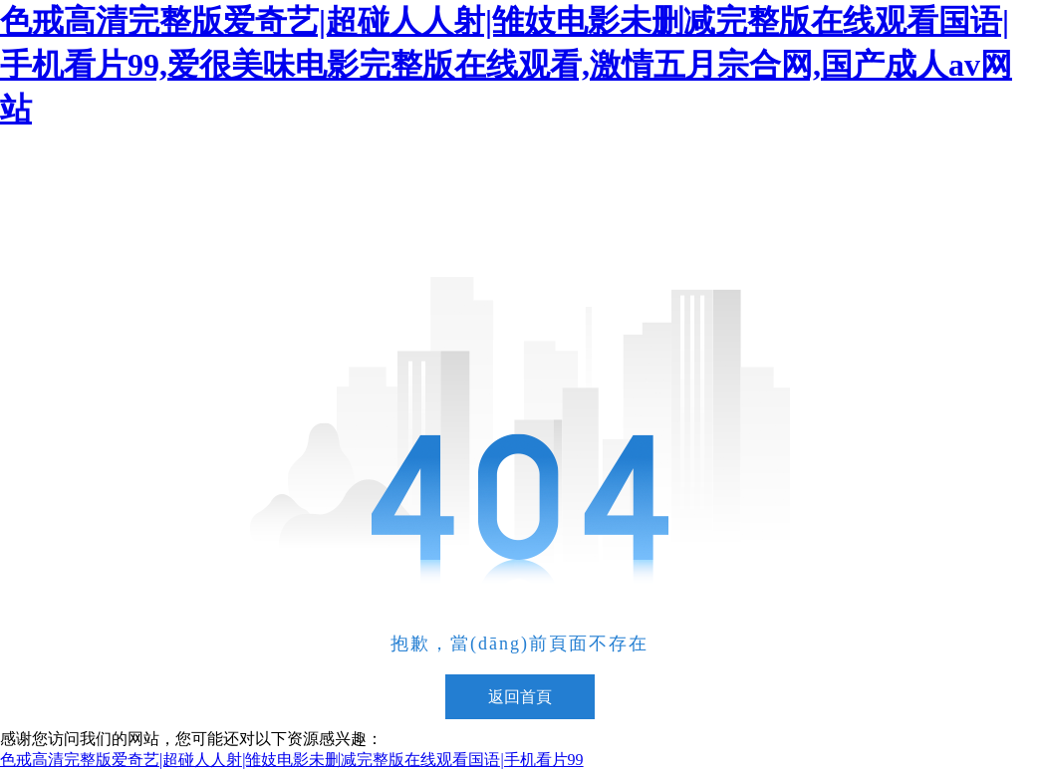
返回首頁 (520, 696)
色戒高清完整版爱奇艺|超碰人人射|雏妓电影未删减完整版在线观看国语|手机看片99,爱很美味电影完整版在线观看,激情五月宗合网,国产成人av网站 (506, 65)
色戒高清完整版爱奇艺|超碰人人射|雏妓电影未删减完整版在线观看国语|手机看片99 (292, 759)
